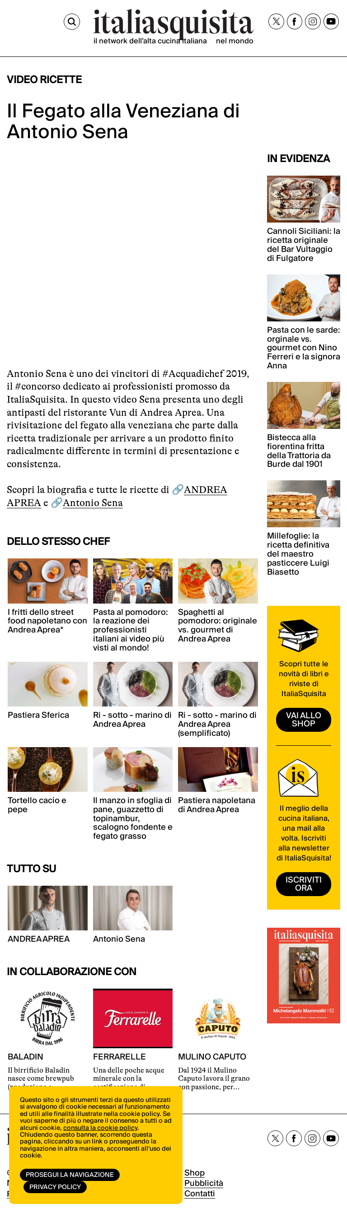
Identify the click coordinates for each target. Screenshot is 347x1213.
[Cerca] (72, 22)
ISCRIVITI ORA (304, 884)
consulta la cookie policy (100, 1128)
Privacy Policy (55, 1187)
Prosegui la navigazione (70, 1175)
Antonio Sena (93, 502)
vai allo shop (303, 720)
